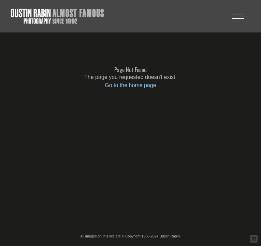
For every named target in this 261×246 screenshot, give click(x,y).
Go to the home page (130, 85)
